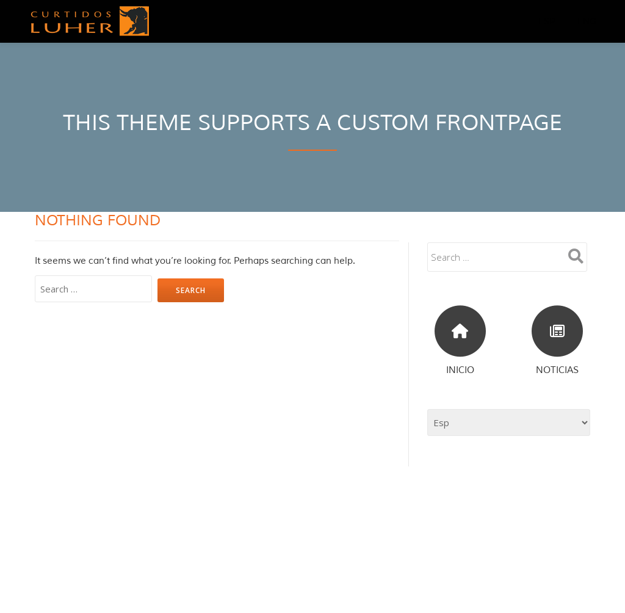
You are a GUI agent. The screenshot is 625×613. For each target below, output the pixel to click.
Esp (546, 21)
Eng (587, 21)
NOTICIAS (557, 370)
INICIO (460, 370)
